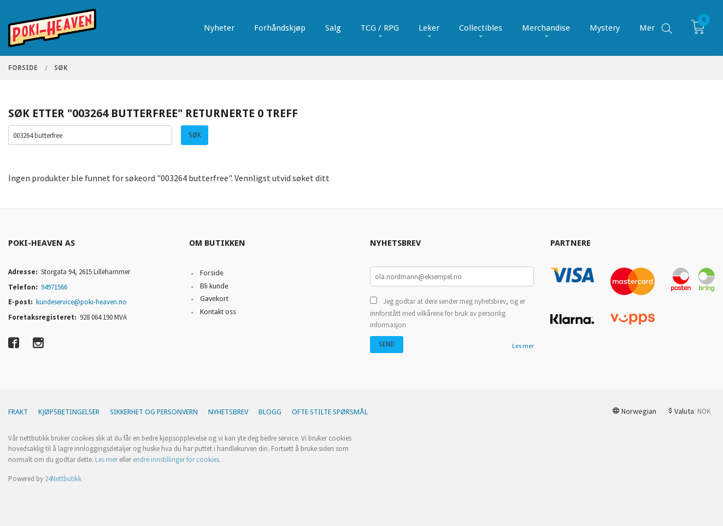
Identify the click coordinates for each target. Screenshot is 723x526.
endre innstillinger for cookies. (177, 459)
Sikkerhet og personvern (154, 412)
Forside (212, 273)
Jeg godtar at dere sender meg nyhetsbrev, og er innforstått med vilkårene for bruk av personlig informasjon (447, 313)
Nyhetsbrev (228, 412)
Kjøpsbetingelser (68, 412)
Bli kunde (214, 286)
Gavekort (214, 298)
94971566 (54, 287)
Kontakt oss (218, 312)
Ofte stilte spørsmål (330, 412)
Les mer (523, 346)
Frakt (18, 412)
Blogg (269, 412)
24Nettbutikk (63, 478)
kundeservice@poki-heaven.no (81, 302)
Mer (647, 28)
